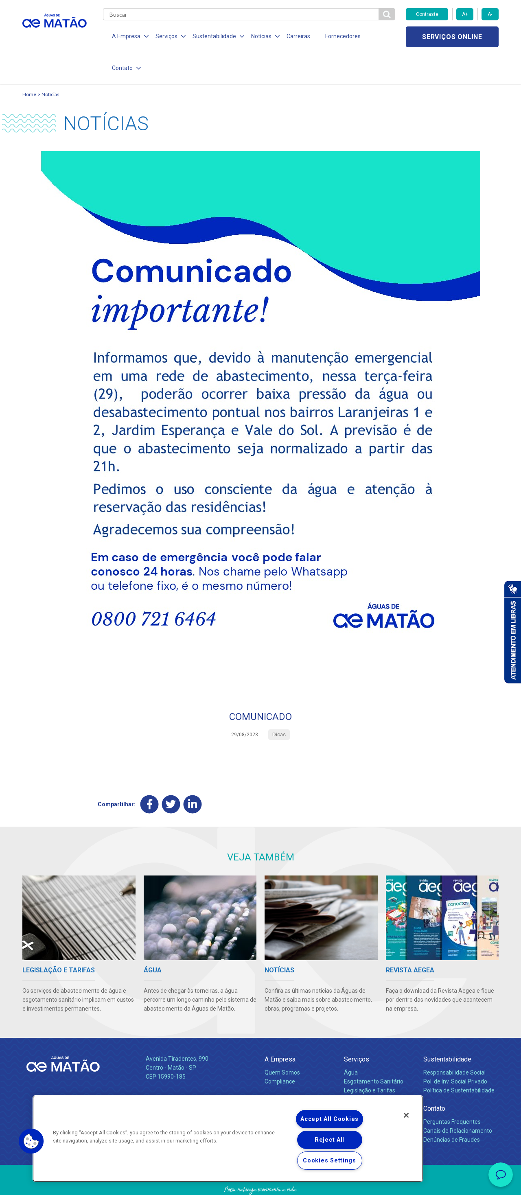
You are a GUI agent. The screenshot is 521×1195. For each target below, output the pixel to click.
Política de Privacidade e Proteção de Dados (260, 1183)
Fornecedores (336, 36)
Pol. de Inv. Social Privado (455, 1050)
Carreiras (292, 36)
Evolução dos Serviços (372, 1068)
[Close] (406, 1115)
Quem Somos (282, 1041)
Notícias (50, 63)
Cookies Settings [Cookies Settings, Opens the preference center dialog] (329, 1160)
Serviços (356, 1028)
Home (29, 63)
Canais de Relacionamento (457, 1100)
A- (490, 14)
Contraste (427, 14)
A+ (465, 14)
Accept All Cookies (329, 1119)
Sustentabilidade (447, 1028)
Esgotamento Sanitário (373, 1050)
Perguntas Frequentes (452, 1091)
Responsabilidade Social (454, 1041)
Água (351, 1041)
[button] (31, 1141)
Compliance (280, 1050)
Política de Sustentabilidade (459, 1059)
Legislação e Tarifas (369, 1059)
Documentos (360, 1077)
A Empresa (280, 1028)
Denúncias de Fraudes (451, 1108)
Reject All (329, 1139)
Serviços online (452, 37)
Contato (434, 1077)
